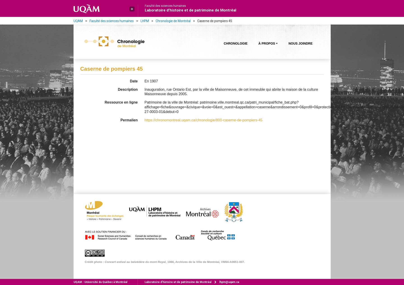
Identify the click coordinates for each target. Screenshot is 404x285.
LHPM (145, 21)
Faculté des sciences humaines (165, 6)
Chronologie (236, 43)
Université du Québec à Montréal (100, 282)
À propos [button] (266, 43)
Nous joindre (301, 43)
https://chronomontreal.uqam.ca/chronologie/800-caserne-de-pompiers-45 (204, 120)
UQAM (78, 21)
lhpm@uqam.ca (229, 282)
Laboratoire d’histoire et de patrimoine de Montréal (190, 10)
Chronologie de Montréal (173, 21)
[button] (131, 9)
